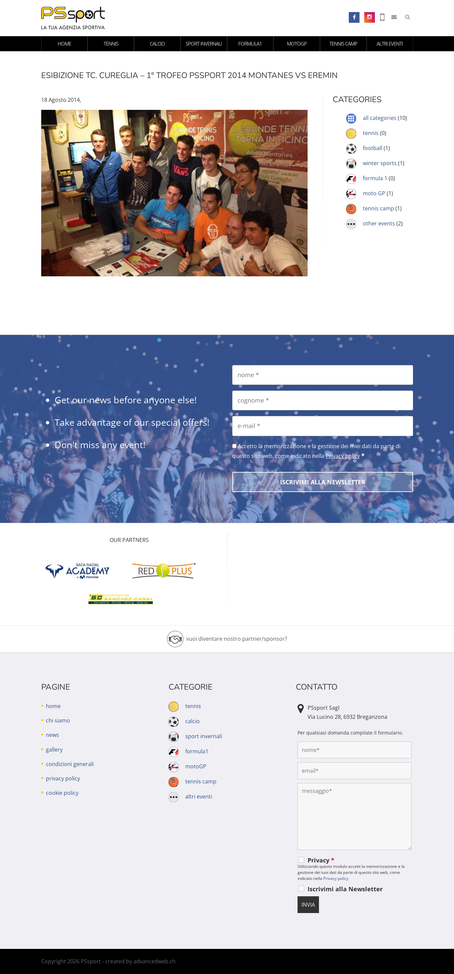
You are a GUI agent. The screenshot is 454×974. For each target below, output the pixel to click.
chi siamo (58, 720)
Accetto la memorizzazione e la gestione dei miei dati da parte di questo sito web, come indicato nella (316, 451)
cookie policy (62, 792)
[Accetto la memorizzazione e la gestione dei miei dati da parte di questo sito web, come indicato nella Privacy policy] (234, 446)
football (372, 148)
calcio (157, 43)
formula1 (250, 43)
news (52, 735)
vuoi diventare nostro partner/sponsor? (236, 638)
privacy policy (63, 778)
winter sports (380, 163)
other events (379, 223)
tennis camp (343, 43)
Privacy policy (343, 456)
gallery (54, 749)
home (64, 43)
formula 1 (375, 178)
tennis (111, 43)
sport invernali (204, 43)
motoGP (297, 43)
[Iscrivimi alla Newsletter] (322, 482)
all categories (379, 118)
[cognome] (322, 400)
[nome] (322, 375)
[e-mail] (322, 426)
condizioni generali (70, 764)
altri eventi (390, 43)
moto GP (374, 193)
